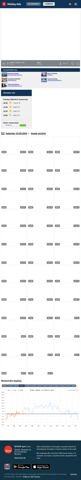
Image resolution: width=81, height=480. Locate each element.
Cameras (49, 4)
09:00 (22, 386)
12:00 (39, 386)
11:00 (33, 386)
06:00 (4, 386)
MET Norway (35, 477)
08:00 (16, 386)
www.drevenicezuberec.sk (15, 75)
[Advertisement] (57, 109)
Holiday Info (9, 2)
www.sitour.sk (19, 458)
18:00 (73, 386)
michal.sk (50, 75)
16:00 (62, 386)
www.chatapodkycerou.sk (15, 86)
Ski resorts (33, 4)
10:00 (27, 386)
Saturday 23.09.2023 (17, 133)
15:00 (56, 386)
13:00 (45, 386)
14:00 (50, 386)
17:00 (68, 386)
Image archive (38, 133)
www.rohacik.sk (12, 80)
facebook (73, 474)
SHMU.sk (26, 477)
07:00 (10, 386)
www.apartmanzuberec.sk (54, 80)
